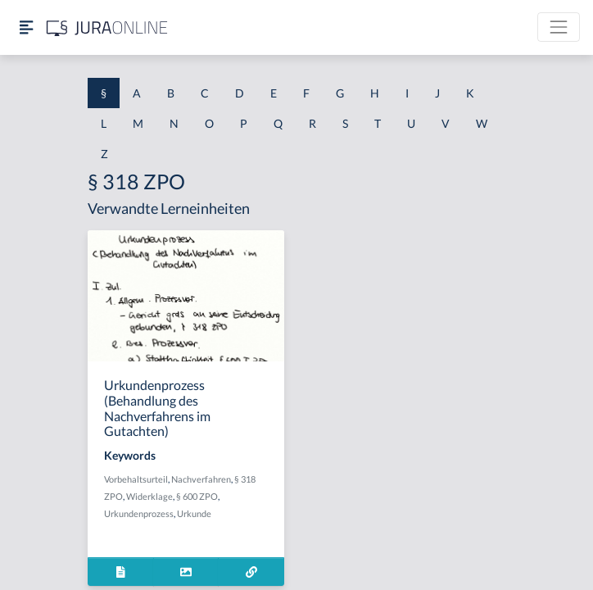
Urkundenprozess (139, 513)
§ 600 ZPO (197, 496)
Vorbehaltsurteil (136, 479)
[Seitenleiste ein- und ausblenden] (26, 27)
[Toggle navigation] (558, 27)
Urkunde (194, 513)
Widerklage (149, 496)
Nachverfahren (201, 479)
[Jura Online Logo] (107, 27)
